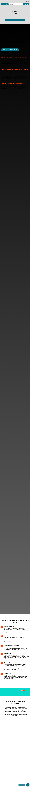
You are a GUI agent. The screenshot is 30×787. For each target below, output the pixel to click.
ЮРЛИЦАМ (15, 15)
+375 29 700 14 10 (15, 13)
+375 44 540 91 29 (15, 11)
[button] (26, 1)
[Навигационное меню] (28, 1)
